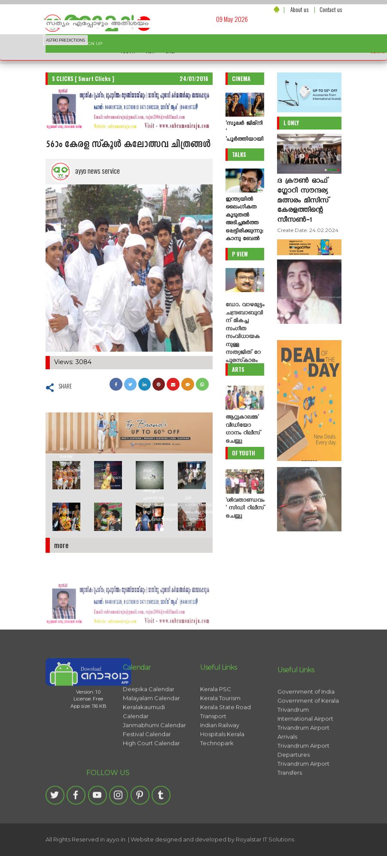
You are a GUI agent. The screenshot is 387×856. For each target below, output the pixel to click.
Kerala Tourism (220, 764)
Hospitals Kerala (222, 800)
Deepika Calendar (148, 755)
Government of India (306, 779)
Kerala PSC (215, 755)
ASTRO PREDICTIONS (65, 40)
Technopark (217, 809)
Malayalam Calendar (151, 764)
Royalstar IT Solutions (265, 839)
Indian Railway (219, 791)
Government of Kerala (308, 788)
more (61, 545)
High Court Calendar (151, 809)
